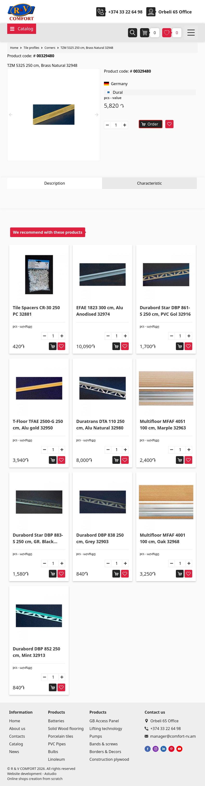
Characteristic (149, 183)
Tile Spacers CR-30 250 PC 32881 (36, 311)
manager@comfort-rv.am (170, 736)
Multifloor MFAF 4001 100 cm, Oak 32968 (163, 538)
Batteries (56, 720)
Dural (118, 92)
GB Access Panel (104, 720)
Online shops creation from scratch (35, 778)
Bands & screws (104, 744)
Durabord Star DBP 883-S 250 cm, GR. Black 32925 (38, 538)
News (14, 751)
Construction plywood (109, 759)
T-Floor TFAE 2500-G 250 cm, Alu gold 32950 (38, 424)
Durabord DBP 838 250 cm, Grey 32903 (100, 538)
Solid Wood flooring (66, 728)
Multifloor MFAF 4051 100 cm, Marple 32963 (163, 424)
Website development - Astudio (32, 773)
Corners (50, 48)
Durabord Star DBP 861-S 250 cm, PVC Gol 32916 (165, 311)
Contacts (17, 736)
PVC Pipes (57, 744)
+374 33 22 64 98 (125, 12)
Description (54, 183)
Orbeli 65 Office (162, 721)
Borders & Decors (105, 751)
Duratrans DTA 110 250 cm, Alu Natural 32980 (100, 424)
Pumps (96, 736)
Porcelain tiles (60, 736)
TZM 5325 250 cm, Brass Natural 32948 (87, 48)
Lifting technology (106, 728)
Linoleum (56, 759)
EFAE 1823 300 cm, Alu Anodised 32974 (99, 311)
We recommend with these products (47, 232)
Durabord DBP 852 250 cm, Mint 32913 (36, 652)
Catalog (16, 744)
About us (17, 728)
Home (14, 48)
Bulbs (53, 751)
